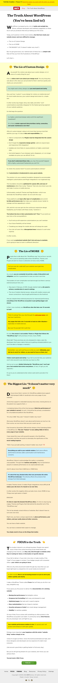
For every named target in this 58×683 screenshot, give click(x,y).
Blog (25, 671)
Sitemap (51, 671)
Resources (32, 671)
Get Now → (29, 663)
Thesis (19, 671)
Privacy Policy (42, 671)
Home (6, 671)
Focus (12, 671)
